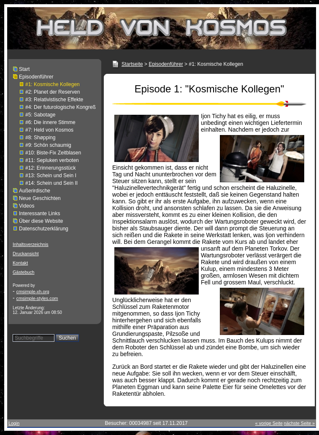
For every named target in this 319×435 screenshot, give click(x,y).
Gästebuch (24, 272)
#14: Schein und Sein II (51, 183)
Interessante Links (39, 213)
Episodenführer (36, 77)
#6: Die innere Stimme (50, 122)
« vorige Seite (269, 423)
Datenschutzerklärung (43, 229)
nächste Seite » (299, 423)
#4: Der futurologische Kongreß (60, 107)
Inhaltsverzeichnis (31, 244)
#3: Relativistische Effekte (54, 100)
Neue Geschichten (40, 198)
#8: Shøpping (40, 137)
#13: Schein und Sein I (50, 175)
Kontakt (20, 262)
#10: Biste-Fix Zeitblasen (53, 153)
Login (13, 423)
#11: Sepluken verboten (52, 160)
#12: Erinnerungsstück (50, 168)
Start (24, 69)
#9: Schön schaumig (48, 145)
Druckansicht (26, 253)
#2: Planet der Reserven (52, 92)
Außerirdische (34, 191)
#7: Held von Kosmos (49, 130)
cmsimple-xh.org (32, 291)
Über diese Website (41, 221)
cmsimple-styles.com (37, 298)
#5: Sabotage (40, 115)
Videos (26, 206)
